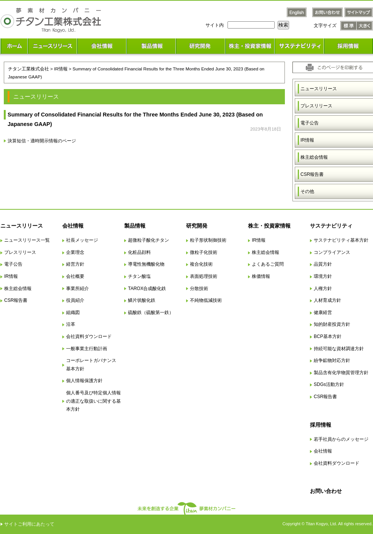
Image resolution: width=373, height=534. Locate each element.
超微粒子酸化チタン (148, 240)
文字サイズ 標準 (348, 25)
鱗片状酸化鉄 (141, 300)
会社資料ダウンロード (89, 336)
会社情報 (73, 226)
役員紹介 (75, 300)
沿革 (70, 324)
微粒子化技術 (203, 252)
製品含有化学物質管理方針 (341, 372)
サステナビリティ (331, 226)
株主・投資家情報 (269, 226)
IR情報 (11, 276)
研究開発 (196, 226)
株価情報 (261, 276)
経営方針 (75, 264)
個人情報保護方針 (84, 380)
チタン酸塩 (139, 276)
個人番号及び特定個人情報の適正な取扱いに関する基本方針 (93, 401)
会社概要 (75, 276)
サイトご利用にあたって (29, 524)
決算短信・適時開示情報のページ (42, 140)
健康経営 (323, 312)
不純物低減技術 (206, 300)
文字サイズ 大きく (365, 25)
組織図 (73, 312)
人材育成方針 (327, 300)
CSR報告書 (15, 300)
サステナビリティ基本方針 (341, 240)
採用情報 (320, 425)
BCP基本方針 (327, 336)
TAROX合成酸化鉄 (147, 288)
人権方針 (323, 288)
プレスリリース (20, 252)
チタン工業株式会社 (28, 68)
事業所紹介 (77, 288)
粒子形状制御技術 (208, 240)
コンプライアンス (332, 252)
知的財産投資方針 (332, 324)
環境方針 (323, 276)
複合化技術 (201, 264)
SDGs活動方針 (329, 384)
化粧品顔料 (139, 252)
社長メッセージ (82, 240)
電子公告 (13, 264)
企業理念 (75, 252)
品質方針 (323, 264)
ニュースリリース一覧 (27, 240)
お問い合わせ (326, 491)
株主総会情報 (18, 288)
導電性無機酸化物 (146, 264)
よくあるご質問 (268, 264)
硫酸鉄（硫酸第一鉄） (151, 312)
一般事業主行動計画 (86, 348)
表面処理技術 (203, 276)
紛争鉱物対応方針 (332, 360)
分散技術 (199, 288)
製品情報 (134, 226)
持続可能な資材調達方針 (339, 348)
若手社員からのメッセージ (341, 439)
